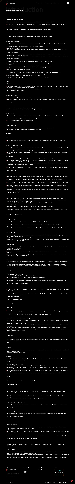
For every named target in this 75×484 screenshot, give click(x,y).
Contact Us (26, 470)
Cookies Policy (61, 482)
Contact (59, 3)
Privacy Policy (55, 482)
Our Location (67, 482)
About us (25, 471)
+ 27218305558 (59, 472)
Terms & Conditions (48, 482)
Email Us (59, 470)
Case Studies (53, 3)
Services (47, 3)
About (42, 3)
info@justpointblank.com (11, 476)
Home (37, 3)
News (64, 3)
